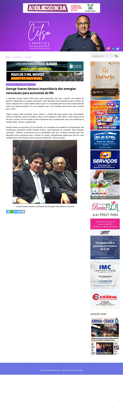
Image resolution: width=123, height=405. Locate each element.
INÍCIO (8, 57)
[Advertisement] (60, 389)
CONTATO (27, 57)
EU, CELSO (17, 57)
